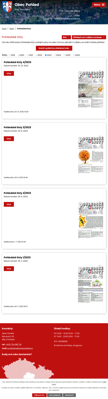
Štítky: (4, 55)
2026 (77, 55)
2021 (31, 55)
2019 (13, 55)
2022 (40, 55)
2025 (68, 55)
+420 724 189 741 (72, 11)
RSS (66, 37)
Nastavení (69, 395)
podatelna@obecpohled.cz (67, 18)
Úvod (4, 28)
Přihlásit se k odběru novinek (89, 37)
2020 (22, 55)
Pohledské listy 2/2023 (17, 193)
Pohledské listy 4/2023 (17, 62)
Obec (11, 28)
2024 (58, 55)
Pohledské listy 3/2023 (17, 127)
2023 (49, 55)
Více (9, 73)
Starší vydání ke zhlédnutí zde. (54, 48)
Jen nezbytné (54, 395)
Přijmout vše (39, 395)
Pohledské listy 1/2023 (17, 257)
